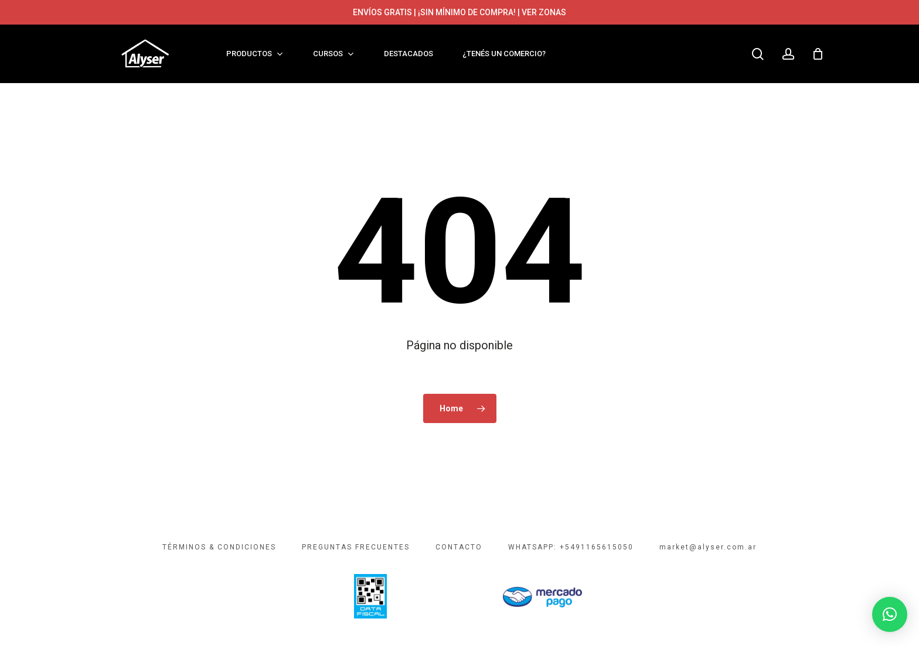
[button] (889, 614)
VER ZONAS (544, 12)
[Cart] (818, 53)
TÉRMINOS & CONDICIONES (219, 547)
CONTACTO (458, 547)
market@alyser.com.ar (708, 547)
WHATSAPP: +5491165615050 (571, 547)
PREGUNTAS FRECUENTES (356, 547)
